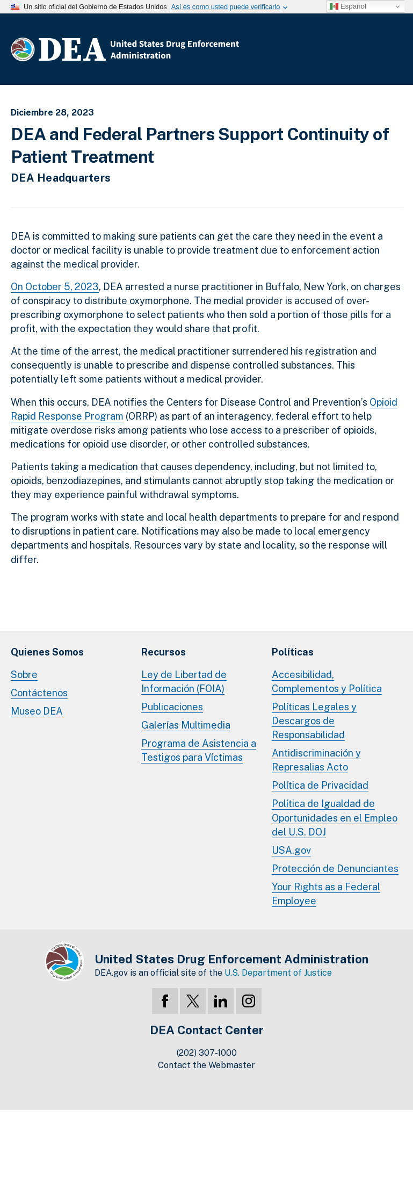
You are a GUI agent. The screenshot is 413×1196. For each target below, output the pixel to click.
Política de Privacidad (320, 785)
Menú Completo (391, 51)
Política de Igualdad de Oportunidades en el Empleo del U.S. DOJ (334, 817)
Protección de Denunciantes (335, 868)
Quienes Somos (47, 652)
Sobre (24, 674)
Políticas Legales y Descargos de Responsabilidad (314, 720)
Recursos (163, 652)
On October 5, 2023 (55, 286)
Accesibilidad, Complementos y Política (327, 681)
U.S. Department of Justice (278, 973)
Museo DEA (37, 711)
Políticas (293, 652)
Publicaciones (172, 706)
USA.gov (291, 850)
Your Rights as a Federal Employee (326, 893)
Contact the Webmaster (206, 1065)
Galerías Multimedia (185, 725)
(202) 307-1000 (207, 1053)
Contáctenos (39, 692)
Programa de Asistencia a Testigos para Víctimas (198, 750)
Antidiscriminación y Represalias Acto (316, 760)
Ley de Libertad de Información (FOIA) (184, 681)
